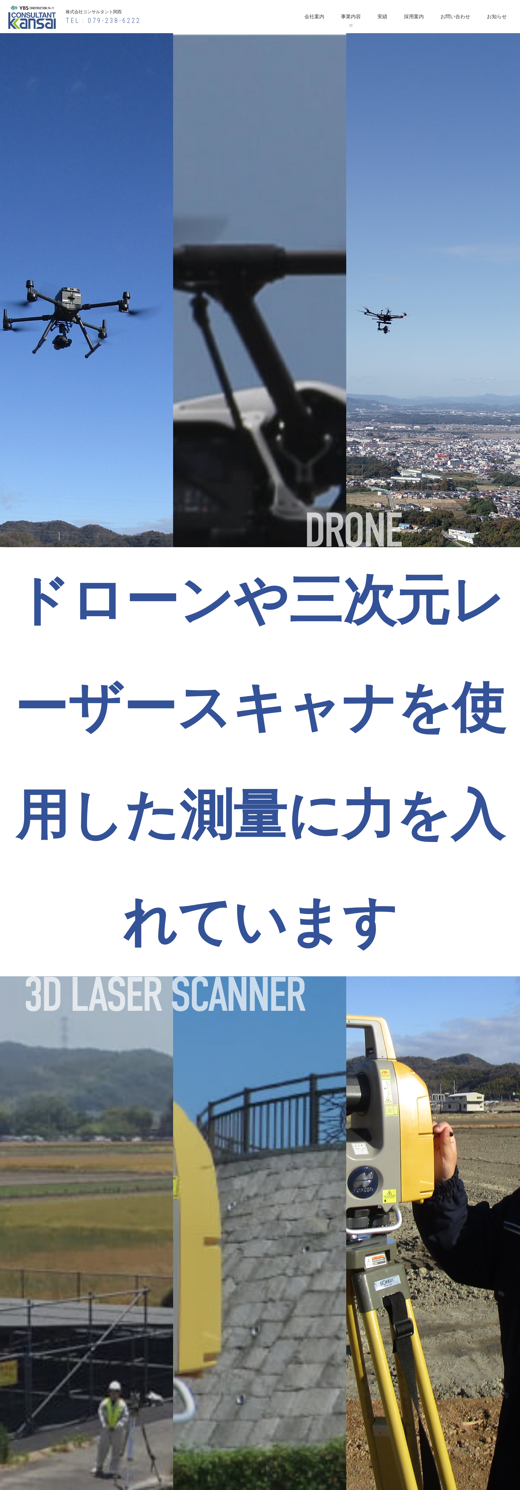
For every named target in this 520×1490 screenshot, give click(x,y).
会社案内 (314, 16)
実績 (382, 16)
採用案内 (414, 16)
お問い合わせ (455, 16)
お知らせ (497, 16)
